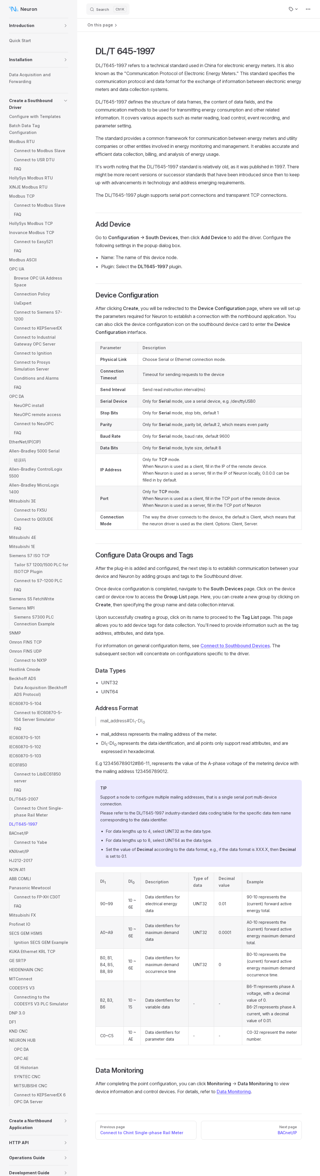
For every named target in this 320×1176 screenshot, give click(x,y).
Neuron (23, 9)
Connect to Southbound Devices (235, 645)
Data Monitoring (234, 1091)
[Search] (107, 9)
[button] (65, 25)
